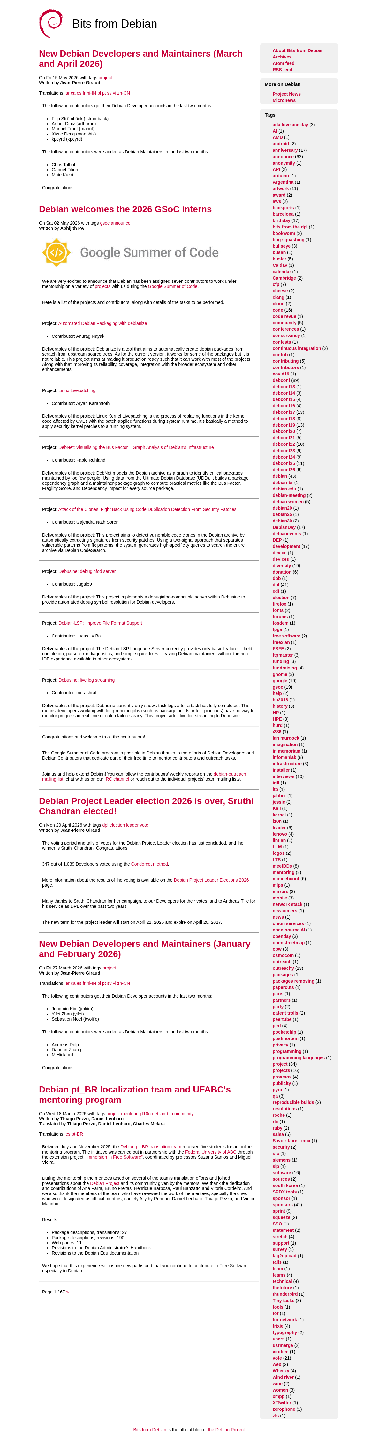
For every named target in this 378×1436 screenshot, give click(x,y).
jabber (279, 795)
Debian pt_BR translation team (150, 1146)
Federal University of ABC (210, 1151)
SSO (277, 1223)
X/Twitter (282, 1402)
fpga (277, 629)
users (278, 1338)
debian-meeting (289, 495)
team (278, 1268)
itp (275, 789)
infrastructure (287, 763)
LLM (277, 846)
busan (279, 252)
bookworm (284, 233)
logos (278, 853)
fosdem (281, 623)
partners (282, 1000)
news (278, 917)
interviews (283, 776)
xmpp (278, 1396)
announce (121, 223)
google (280, 680)
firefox (279, 603)
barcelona (283, 214)
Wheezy (281, 1370)
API (276, 169)
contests (282, 341)
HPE (277, 719)
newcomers (285, 910)
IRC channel (116, 779)
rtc (275, 1121)
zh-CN (123, 93)
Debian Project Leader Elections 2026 (211, 880)
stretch (280, 1236)
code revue (284, 316)
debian (280, 476)
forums (280, 616)
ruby (277, 1128)
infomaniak (284, 757)
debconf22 (284, 444)
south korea (285, 1185)
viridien (281, 1351)
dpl (105, 825)
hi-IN (91, 93)
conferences (286, 329)
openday (282, 936)
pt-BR (77, 1134)
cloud (278, 303)
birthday (281, 220)
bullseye (282, 246)
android (281, 143)
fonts (278, 610)
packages (283, 974)
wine (278, 1383)
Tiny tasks (283, 1300)
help (277, 693)
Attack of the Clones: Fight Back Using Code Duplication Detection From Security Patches (147, 509)
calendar (282, 271)
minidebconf (286, 878)
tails (277, 1262)
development (286, 546)
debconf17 (284, 412)
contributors (286, 367)
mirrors (280, 891)
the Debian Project (226, 1429)
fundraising (285, 667)
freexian (281, 642)
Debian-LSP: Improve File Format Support (100, 623)
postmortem (286, 1038)
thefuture (282, 1287)
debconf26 (284, 469)
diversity (282, 565)
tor (276, 1313)
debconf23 (284, 450)
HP (276, 712)
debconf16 (284, 405)
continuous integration (297, 348)
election (117, 825)
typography (285, 1332)
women (280, 1390)
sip (276, 1166)
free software (286, 635)
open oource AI (289, 929)
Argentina (283, 182)
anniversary (285, 150)
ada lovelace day (290, 124)
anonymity (284, 163)
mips (278, 885)
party (278, 1006)
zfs (276, 1415)
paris (278, 993)
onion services (288, 923)
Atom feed (283, 63)
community (183, 1113)
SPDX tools (285, 1191)
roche (279, 1115)
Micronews (284, 100)
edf (276, 591)
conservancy (286, 335)
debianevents (287, 533)
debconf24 (284, 456)
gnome (280, 674)
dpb (277, 578)
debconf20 (284, 431)
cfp (276, 284)
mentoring (131, 1113)
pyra (277, 1089)
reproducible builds (293, 1102)
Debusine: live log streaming (86, 680)
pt (104, 93)
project (105, 77)
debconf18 (284, 418)
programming (287, 1051)
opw (277, 949)
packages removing (293, 981)
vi (114, 93)
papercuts (283, 987)
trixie (278, 1326)
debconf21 (284, 437)
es (79, 93)
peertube (282, 1019)
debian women (288, 501)
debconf (281, 380)
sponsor (281, 1198)
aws (277, 201)
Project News (287, 94)
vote (144, 825)
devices (281, 559)
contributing (286, 361)
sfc (276, 1153)
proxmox (282, 1076)
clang (278, 297)
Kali (277, 808)
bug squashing (289, 239)
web (277, 1364)
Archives (282, 56)
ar (68, 93)
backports (283, 207)
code (278, 310)
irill (276, 782)
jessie (279, 802)
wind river (283, 1377)
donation (282, 572)
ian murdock (286, 738)
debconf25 (284, 463)
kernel (279, 814)
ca (73, 93)
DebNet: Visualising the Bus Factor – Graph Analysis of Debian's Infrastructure (136, 447)
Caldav (280, 265)
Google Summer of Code (173, 286)
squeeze (281, 1217)
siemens (282, 1159)
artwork (281, 188)
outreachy (283, 968)
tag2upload (285, 1255)
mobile (280, 897)
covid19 (281, 373)
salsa (278, 1134)
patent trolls (285, 1012)
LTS (277, 859)
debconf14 (284, 393)
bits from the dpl (290, 226)
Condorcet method (149, 864)
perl (277, 1025)
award (279, 194)
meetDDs (282, 866)
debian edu (284, 488)
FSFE (278, 648)
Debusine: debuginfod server (87, 571)
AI (275, 131)
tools (278, 1306)
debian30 (282, 520)
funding (281, 661)
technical (282, 1281)
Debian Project (104, 1183)
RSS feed (282, 69)
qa (275, 1096)
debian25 (282, 514)
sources (281, 1179)
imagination (285, 744)
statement (283, 1230)
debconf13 (284, 386)
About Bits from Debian (297, 50)
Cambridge (284, 278)
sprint (279, 1211)
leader (132, 825)
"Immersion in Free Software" (114, 1157)
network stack (287, 904)
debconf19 (284, 425)
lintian (279, 840)
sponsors (283, 1204)
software (282, 1172)
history (280, 706)
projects (102, 286)
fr (84, 93)
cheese (280, 290)
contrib (280, 354)
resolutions (285, 1108)
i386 (277, 731)
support (281, 1243)
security (281, 1147)
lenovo (280, 834)
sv (109, 93)
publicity (282, 1083)
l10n (146, 1113)
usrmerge (283, 1345)
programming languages (299, 1057)
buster (279, 258)
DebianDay (284, 527)
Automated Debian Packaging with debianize (102, 323)
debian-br (161, 1113)
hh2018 (280, 699)
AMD (278, 137)
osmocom (283, 955)
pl (99, 93)
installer (281, 770)
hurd (278, 725)
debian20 (282, 508)
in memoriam (286, 750)
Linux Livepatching (76, 390)
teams (279, 1275)
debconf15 (284, 399)
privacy (280, 1044)
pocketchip (284, 1032)
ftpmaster (283, 655)
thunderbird (285, 1294)
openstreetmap (289, 942)
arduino (281, 175)
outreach (282, 961)
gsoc (105, 223)
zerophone (284, 1409)
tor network (285, 1319)
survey (280, 1249)
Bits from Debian (149, 1429)
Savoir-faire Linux (291, 1140)
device (280, 552)
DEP (277, 540)
